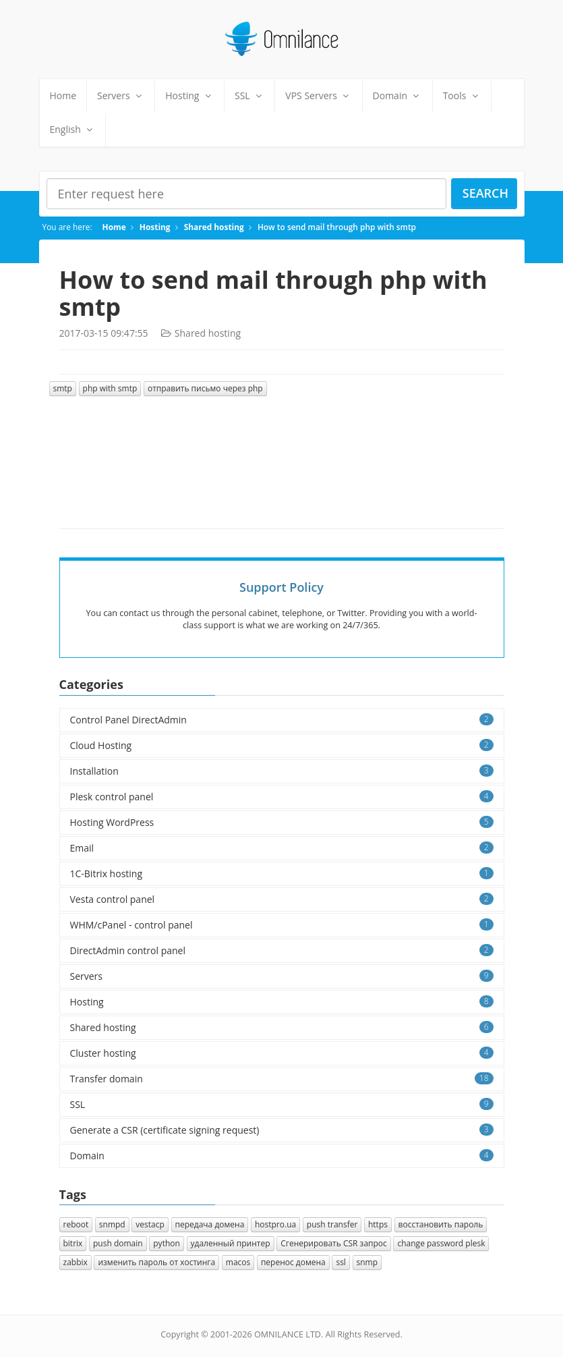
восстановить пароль (440, 1224)
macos (238, 1262)
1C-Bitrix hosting (282, 873)
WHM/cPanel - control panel (282, 924)
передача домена (210, 1224)
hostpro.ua (275, 1224)
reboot (76, 1224)
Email (282, 847)
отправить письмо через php (205, 388)
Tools (462, 95)
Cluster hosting (282, 1053)
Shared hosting (214, 226)
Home (63, 95)
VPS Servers (318, 95)
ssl (340, 1262)
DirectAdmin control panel (282, 950)
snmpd (112, 1224)
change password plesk (441, 1243)
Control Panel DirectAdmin (282, 719)
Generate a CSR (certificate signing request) (282, 1130)
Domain (397, 95)
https (378, 1224)
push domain (118, 1243)
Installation (282, 771)
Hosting (189, 95)
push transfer (332, 1224)
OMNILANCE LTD (287, 1334)
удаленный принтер (230, 1243)
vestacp (150, 1224)
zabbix (75, 1262)
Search (485, 193)
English (73, 129)
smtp (62, 388)
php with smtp (110, 388)
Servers (120, 95)
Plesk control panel (282, 796)
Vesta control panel (282, 899)
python (166, 1243)
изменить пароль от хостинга (156, 1262)
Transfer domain (282, 1078)
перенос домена (293, 1262)
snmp (367, 1262)
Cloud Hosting (282, 745)
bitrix (73, 1243)
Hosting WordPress (282, 822)
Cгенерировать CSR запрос (333, 1243)
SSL (249, 95)
